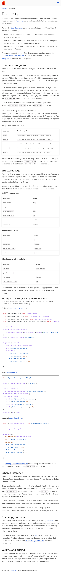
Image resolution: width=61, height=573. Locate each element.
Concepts (4, 9)
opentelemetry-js (15, 418)
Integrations (6, 58)
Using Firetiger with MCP (34, 540)
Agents (20, 21)
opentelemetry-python (17, 308)
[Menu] (58, 3)
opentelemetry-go (12, 372)
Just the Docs (13, 570)
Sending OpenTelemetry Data (13, 56)
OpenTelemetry (17, 28)
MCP (37, 535)
